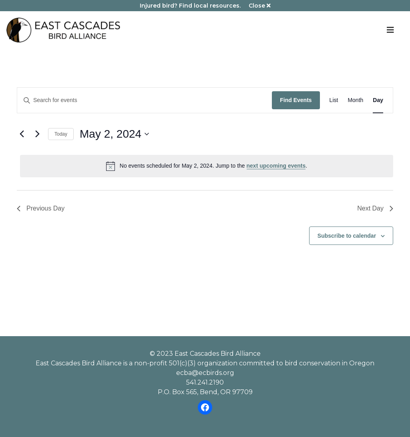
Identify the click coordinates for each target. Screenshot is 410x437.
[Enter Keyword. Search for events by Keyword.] (144, 100)
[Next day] (37, 134)
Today (60, 134)
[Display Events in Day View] (378, 100)
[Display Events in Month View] (355, 100)
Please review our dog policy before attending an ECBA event (205, 264)
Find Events (296, 100)
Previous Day (40, 208)
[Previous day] (21, 134)
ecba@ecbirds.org (205, 373)
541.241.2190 (205, 382)
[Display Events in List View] (334, 100)
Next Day (375, 208)
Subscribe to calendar (347, 236)
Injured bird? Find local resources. (190, 5)
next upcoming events (276, 165)
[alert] (206, 166)
